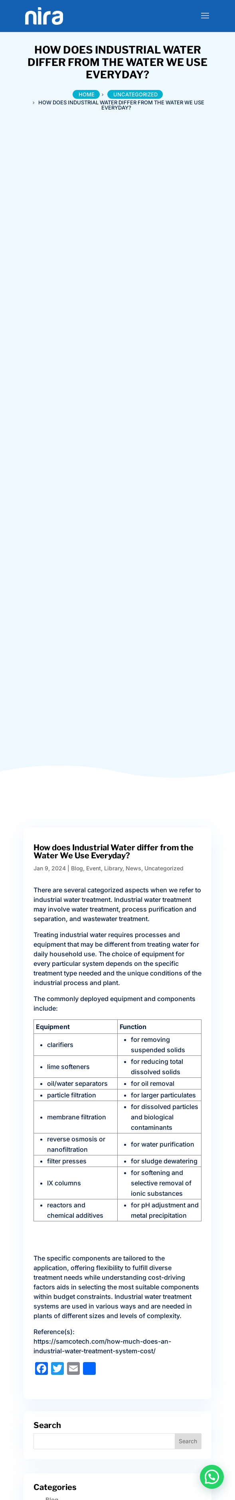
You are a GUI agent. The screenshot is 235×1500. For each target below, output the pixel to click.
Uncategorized (164, 868)
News (133, 868)
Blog (77, 868)
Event (93, 868)
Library (113, 868)
